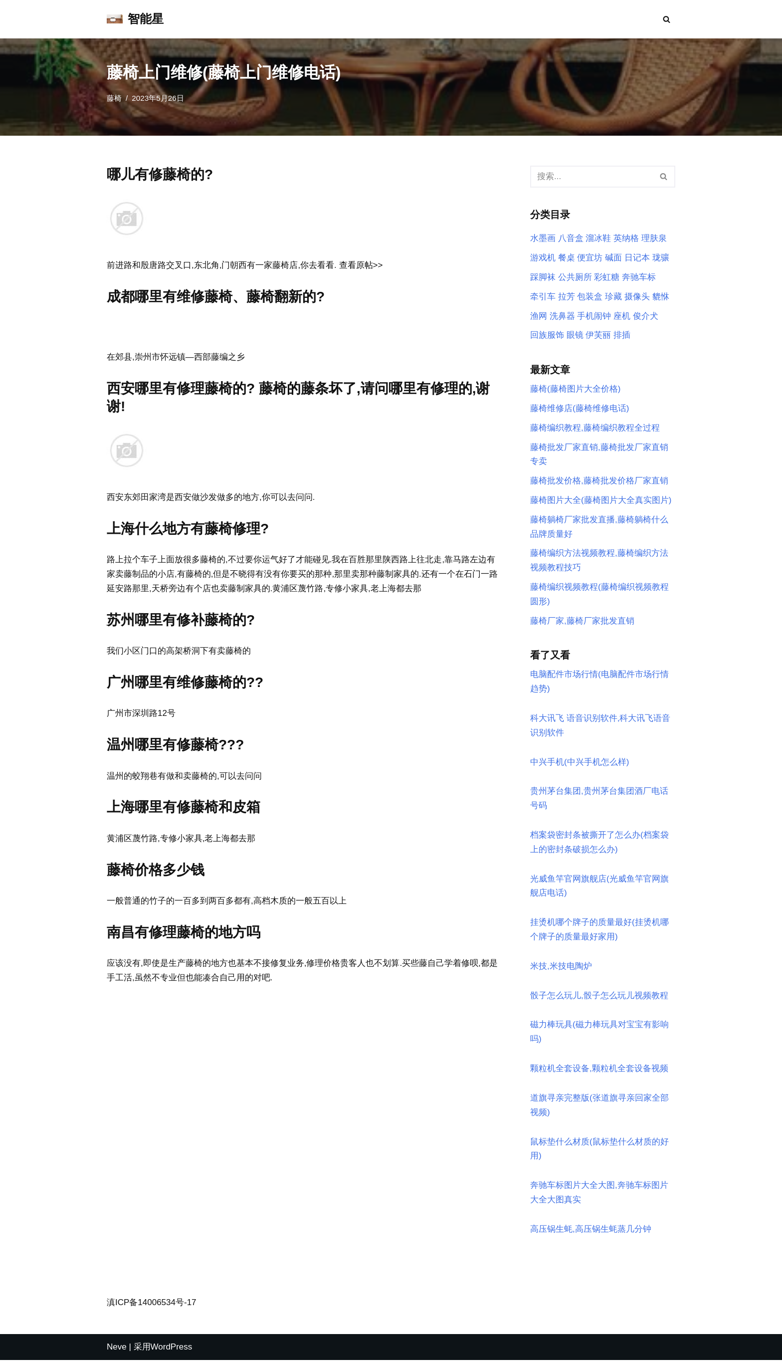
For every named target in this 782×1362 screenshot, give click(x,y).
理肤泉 (654, 238)
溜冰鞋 (598, 238)
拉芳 (566, 296)
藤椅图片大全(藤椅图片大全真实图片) (600, 500)
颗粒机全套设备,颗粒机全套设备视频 (599, 1070)
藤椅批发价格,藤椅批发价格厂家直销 (599, 481)
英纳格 (626, 238)
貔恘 (660, 296)
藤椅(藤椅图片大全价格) (575, 389)
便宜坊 (589, 257)
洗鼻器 (562, 316)
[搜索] (666, 19)
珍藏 (613, 296)
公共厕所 (575, 277)
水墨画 (543, 238)
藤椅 (114, 98)
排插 (621, 335)
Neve (117, 1348)
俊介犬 (645, 316)
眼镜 (575, 335)
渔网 (538, 316)
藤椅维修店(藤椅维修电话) (579, 409)
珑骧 (660, 257)
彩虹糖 (606, 277)
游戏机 (543, 257)
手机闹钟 (594, 316)
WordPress (172, 1348)
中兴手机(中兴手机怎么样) (579, 763)
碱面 (613, 257)
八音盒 (571, 238)
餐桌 (566, 257)
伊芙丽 (598, 335)
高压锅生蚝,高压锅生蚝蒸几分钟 (590, 1231)
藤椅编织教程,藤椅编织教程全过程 (595, 428)
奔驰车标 (639, 277)
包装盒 (589, 296)
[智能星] (135, 19)
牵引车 (543, 296)
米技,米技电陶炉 (561, 967)
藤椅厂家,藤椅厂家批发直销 (582, 621)
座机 (621, 316)
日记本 (637, 257)
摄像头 (637, 296)
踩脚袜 (543, 277)
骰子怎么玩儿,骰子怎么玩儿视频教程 (599, 997)
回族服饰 (547, 335)
